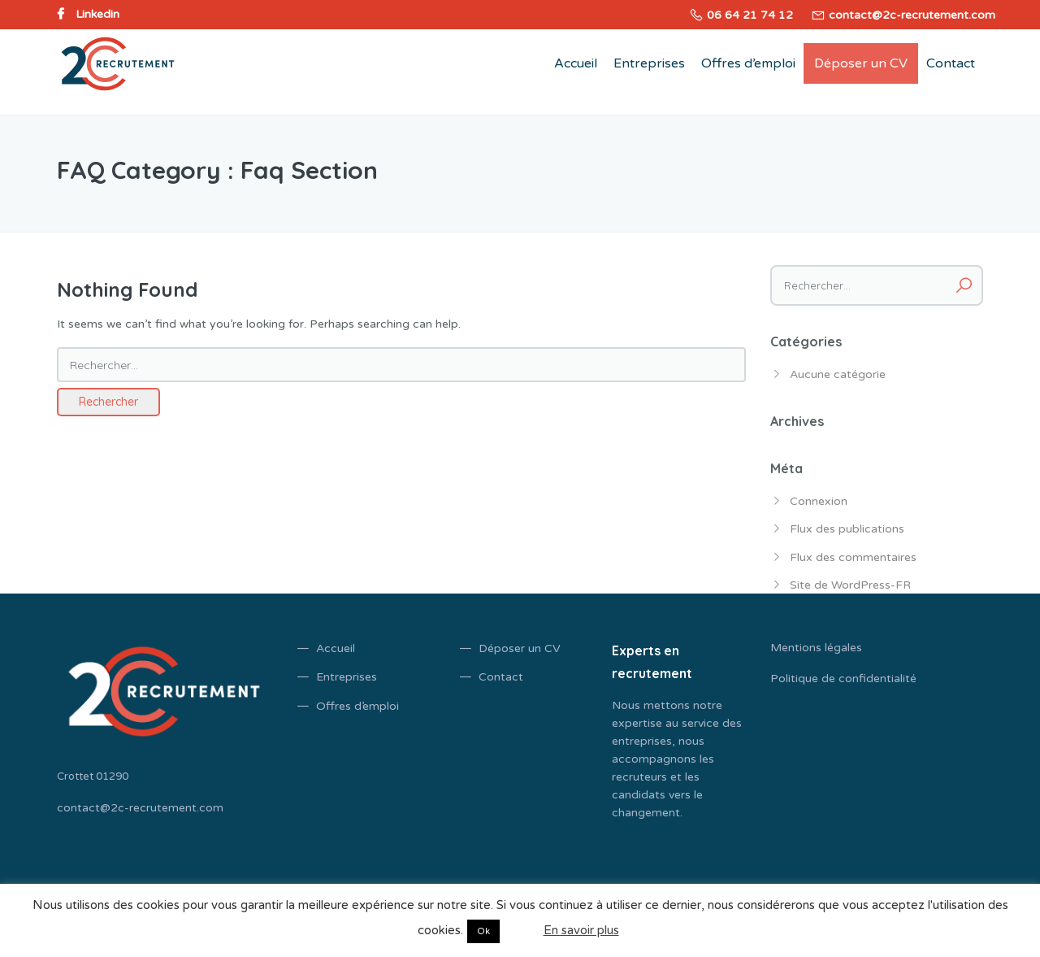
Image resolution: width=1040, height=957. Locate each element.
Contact (950, 63)
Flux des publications (847, 529)
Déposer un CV (861, 63)
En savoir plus (581, 930)
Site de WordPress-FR (850, 585)
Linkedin (97, 14)
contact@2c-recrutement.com (140, 808)
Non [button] (520, 930)
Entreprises (649, 63)
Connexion (818, 501)
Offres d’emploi (748, 63)
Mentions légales (816, 648)
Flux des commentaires (853, 557)
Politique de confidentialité (843, 678)
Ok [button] (483, 931)
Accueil (575, 63)
